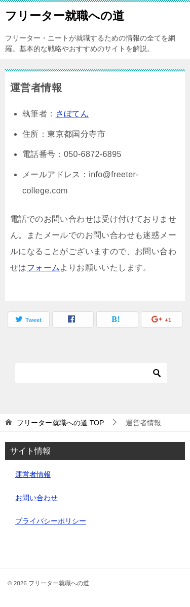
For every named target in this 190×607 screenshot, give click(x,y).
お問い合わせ (36, 498)
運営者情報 (33, 474)
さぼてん (72, 113)
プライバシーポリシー (50, 521)
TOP (60, 423)
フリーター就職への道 (64, 14)
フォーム (43, 267)
